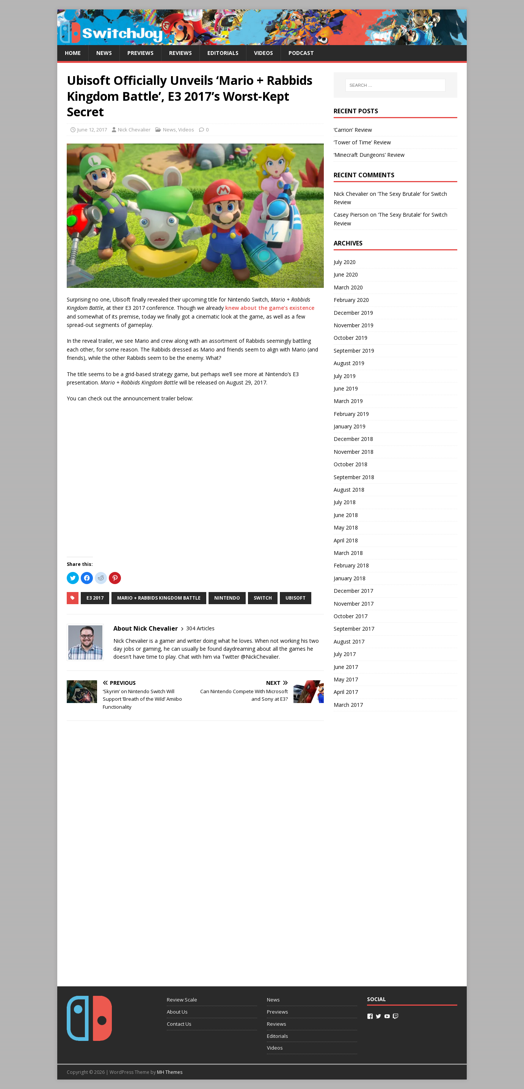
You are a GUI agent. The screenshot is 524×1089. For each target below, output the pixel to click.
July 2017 (345, 654)
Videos (263, 52)
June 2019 (346, 388)
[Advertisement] (390, 851)
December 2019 (353, 312)
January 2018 (350, 578)
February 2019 (351, 413)
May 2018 (346, 527)
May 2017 (346, 679)
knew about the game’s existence (269, 307)
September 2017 (354, 628)
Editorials (222, 52)
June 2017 (346, 666)
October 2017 (350, 616)
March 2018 (348, 552)
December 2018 (353, 438)
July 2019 (345, 376)
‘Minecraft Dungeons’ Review (369, 154)
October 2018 (350, 464)
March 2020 (348, 287)
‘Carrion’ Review (353, 129)
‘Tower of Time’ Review (362, 142)
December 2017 (353, 590)
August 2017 (349, 641)
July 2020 (345, 262)
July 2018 (345, 502)
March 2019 (348, 401)
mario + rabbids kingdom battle (159, 598)
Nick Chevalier (134, 129)
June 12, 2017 (92, 129)
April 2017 (346, 691)
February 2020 (351, 299)
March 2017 (348, 704)
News (104, 52)
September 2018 (354, 477)
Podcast (301, 52)
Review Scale (182, 999)
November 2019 (353, 325)
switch (263, 598)
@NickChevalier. (260, 656)
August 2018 (349, 489)
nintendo (227, 598)
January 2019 (350, 426)
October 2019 (350, 337)
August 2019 (349, 363)
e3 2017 (95, 598)
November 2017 (353, 603)
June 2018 (346, 515)
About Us (177, 1011)
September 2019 (354, 350)
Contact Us (179, 1023)
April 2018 (346, 540)
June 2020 (346, 274)
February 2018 (351, 565)
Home (73, 52)
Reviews (180, 52)
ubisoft (296, 598)
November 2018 (353, 451)
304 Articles (200, 628)
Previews (140, 52)
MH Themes (169, 1072)
